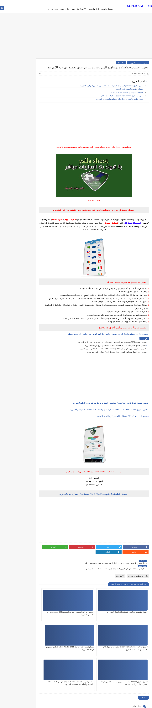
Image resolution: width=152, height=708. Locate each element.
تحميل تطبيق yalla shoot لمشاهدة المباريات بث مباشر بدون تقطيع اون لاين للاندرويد (111, 92)
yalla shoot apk (128, 225)
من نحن (108, 2)
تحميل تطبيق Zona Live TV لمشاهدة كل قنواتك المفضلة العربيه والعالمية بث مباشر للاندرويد (65, 648)
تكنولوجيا (75, 9)
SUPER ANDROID (139, 6)
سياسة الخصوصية (98, 2)
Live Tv (83, 9)
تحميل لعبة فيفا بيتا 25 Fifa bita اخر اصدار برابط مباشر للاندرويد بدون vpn (15, 166)
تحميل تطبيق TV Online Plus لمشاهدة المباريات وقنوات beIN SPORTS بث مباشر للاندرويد (109, 419)
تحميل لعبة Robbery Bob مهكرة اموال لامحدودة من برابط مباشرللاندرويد (24, 72)
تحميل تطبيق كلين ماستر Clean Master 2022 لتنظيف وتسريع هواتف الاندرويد (115, 355)
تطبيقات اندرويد (106, 9)
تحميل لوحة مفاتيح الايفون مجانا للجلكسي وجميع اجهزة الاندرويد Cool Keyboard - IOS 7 (16, 138)
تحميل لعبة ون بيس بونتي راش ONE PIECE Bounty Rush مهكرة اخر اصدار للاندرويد (112, 358)
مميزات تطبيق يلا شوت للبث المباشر (129, 95)
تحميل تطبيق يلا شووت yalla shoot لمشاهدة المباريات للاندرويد (119, 105)
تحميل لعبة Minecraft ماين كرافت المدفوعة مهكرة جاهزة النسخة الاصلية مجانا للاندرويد (16, 208)
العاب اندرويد (93, 9)
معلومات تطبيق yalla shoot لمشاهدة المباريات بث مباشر (122, 102)
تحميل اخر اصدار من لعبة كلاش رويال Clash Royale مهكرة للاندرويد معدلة (116, 361)
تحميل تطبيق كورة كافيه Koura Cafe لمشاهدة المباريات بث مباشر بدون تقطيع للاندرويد (110, 412)
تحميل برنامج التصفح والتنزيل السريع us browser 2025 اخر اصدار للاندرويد (100, 613)
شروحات (54, 9)
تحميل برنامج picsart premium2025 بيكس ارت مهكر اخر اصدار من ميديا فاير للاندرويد (112, 351)
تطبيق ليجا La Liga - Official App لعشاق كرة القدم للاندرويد (122, 425)
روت (62, 9)
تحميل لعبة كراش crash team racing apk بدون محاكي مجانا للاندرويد (17, 152)
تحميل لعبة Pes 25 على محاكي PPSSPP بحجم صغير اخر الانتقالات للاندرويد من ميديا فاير (16, 124)
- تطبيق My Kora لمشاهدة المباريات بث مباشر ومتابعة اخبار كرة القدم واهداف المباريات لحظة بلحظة (108, 343)
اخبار (47, 9)
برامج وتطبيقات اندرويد (138, 64)
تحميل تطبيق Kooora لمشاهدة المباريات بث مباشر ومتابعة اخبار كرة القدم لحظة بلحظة (100, 648)
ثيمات (68, 9)
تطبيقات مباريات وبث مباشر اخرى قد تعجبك (127, 98)
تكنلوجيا (32, 288)
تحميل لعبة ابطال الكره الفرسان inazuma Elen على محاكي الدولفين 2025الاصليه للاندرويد (15, 222)
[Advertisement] (76, 37)
